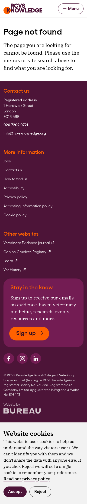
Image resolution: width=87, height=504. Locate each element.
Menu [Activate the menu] (71, 8)
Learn (10, 261)
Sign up (29, 333)
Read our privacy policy (26, 478)
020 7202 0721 (15, 125)
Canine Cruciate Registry (27, 252)
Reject (40, 491)
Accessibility (13, 188)
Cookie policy (14, 215)
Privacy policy (15, 197)
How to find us (15, 179)
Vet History (14, 270)
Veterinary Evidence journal (29, 243)
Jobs (7, 161)
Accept (15, 491)
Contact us (12, 170)
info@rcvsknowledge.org (24, 133)
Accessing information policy (27, 206)
